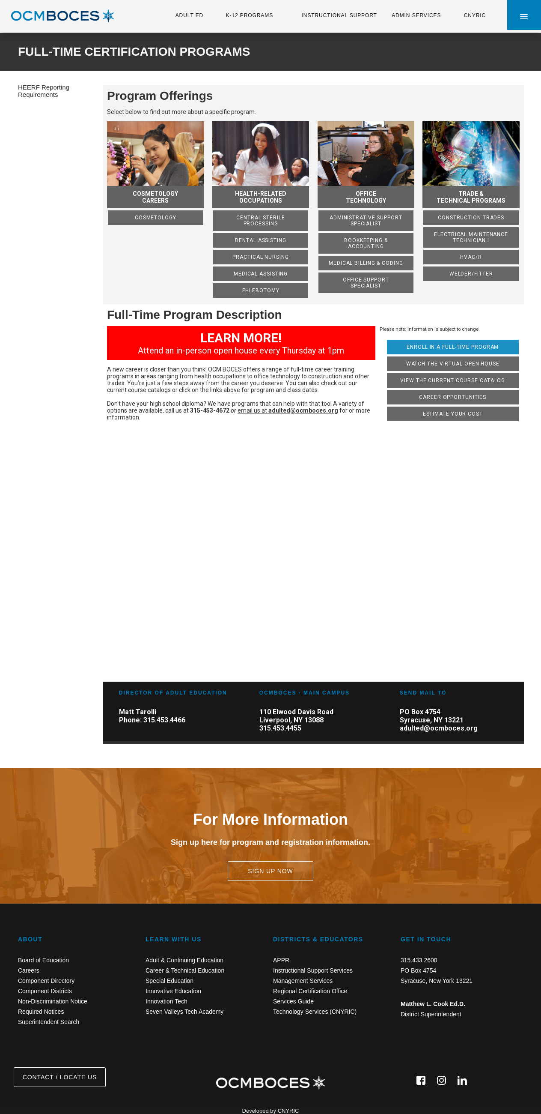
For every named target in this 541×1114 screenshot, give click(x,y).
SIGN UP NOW (270, 871)
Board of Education (43, 960)
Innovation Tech (166, 1001)
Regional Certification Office (310, 991)
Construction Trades (471, 218)
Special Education (169, 980)
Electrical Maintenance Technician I (471, 237)
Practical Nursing (260, 257)
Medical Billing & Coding (366, 263)
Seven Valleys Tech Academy (184, 1011)
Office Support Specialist (366, 283)
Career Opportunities (452, 397)
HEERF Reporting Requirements (43, 91)
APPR (281, 960)
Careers (28, 970)
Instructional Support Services (313, 970)
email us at (288, 410)
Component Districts (45, 991)
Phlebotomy (260, 290)
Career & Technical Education (185, 970)
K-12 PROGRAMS (249, 15)
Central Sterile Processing (260, 221)
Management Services (303, 980)
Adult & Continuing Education (184, 960)
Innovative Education (173, 991)
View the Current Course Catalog (452, 380)
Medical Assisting (261, 274)
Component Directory (46, 980)
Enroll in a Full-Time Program (453, 347)
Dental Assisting (260, 240)
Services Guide (293, 1001)
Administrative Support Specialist (366, 221)
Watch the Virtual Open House (452, 364)
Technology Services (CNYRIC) (315, 1011)
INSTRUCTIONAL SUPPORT (339, 15)
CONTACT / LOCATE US (60, 1077)
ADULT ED (189, 15)
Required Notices (41, 1011)
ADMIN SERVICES (416, 15)
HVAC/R (471, 257)
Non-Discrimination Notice (52, 1001)
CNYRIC (475, 15)
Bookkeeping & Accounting (366, 243)
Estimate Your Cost (453, 414)
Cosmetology (155, 218)
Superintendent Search (48, 1021)
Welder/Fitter (471, 274)
